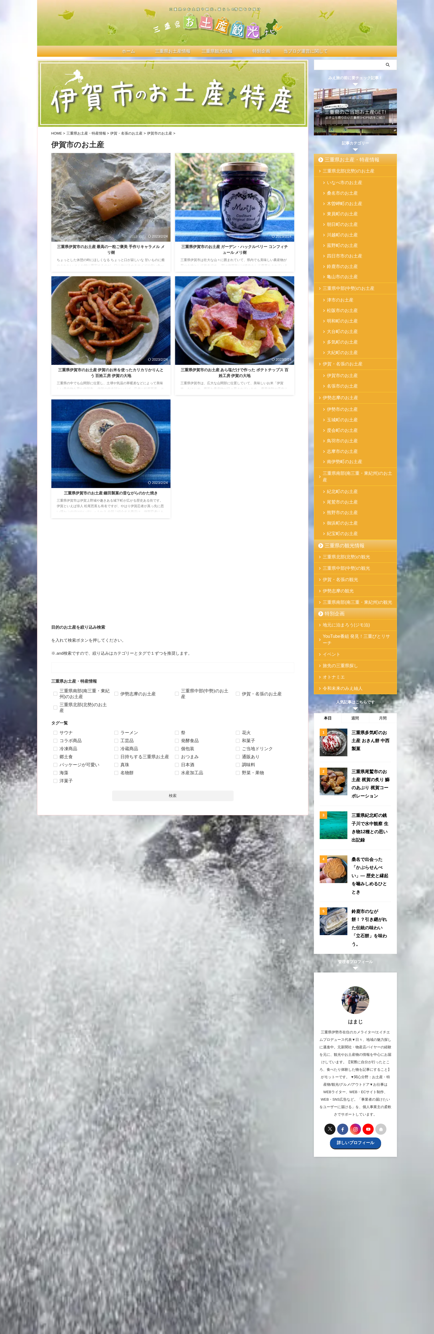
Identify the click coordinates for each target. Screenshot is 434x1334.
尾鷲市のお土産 (339, 459)
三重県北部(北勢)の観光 (341, 509)
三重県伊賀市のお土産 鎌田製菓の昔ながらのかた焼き (111, 493)
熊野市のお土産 (339, 468)
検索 (173, 795)
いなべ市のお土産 (340, 182)
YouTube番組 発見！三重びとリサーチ (353, 588)
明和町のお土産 (339, 302)
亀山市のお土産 (339, 262)
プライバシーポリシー (274, 1288)
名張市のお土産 (339, 360)
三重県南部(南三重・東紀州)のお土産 (352, 439)
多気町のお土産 (339, 320)
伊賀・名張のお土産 (338, 340)
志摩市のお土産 (339, 419)
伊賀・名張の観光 (336, 531)
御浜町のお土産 (339, 477)
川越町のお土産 (339, 227)
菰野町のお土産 (339, 235)
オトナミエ (331, 622)
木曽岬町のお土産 (340, 200)
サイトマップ (308, 1288)
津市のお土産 (337, 285)
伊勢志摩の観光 (334, 543)
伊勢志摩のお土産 (336, 372)
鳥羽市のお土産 (339, 410)
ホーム (121, 1288)
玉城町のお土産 (339, 392)
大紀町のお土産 (339, 329)
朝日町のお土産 (339, 218)
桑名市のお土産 (339, 191)
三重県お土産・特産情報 (345, 160)
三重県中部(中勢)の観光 (341, 520)
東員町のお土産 (339, 209)
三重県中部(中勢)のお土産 (343, 273)
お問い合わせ (240, 1288)
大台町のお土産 (339, 311)
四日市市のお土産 (340, 244)
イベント (329, 599)
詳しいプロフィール (355, 1059)
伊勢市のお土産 (339, 383)
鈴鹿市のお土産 (339, 253)
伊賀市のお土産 (339, 352)
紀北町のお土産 (339, 450)
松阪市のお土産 (339, 293)
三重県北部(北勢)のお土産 (343, 171)
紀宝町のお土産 (339, 486)
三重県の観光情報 (339, 497)
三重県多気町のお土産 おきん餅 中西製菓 (370, 685)
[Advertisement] (172, 579)
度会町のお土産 (339, 401)
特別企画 (331, 565)
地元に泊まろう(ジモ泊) (341, 577)
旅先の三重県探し (336, 611)
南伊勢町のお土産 (340, 427)
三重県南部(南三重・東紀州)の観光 (350, 554)
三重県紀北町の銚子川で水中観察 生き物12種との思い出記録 (371, 765)
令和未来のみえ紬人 (338, 633)
